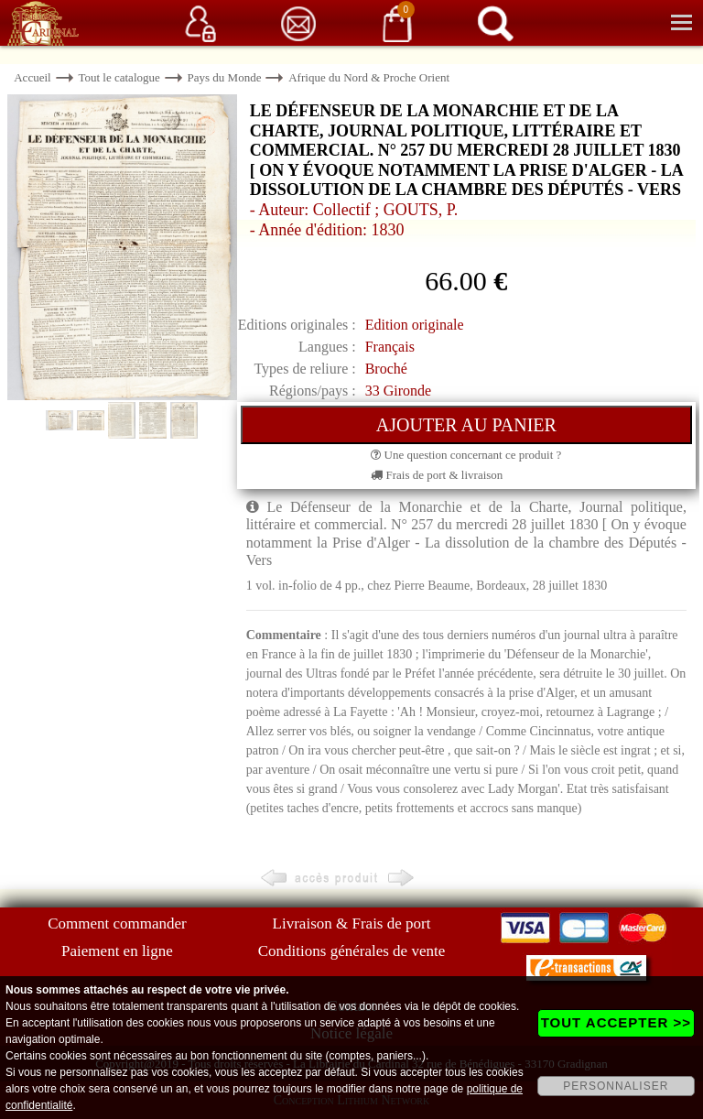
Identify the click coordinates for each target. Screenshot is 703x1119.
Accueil (32, 77)
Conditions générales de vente (351, 951)
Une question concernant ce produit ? (466, 455)
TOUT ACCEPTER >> (616, 1022)
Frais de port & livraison (437, 475)
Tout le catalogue (118, 77)
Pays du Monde (225, 77)
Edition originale (414, 324)
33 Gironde (398, 390)
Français (390, 346)
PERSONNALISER (615, 1086)
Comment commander (117, 923)
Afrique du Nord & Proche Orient (368, 77)
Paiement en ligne (117, 951)
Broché (386, 368)
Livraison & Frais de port (352, 923)
